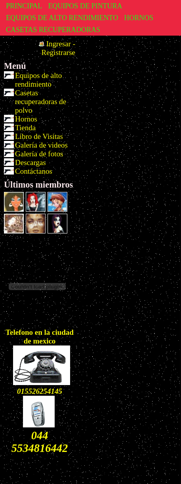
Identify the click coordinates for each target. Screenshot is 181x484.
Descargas (30, 162)
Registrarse (58, 52)
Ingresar (58, 44)
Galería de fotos (39, 154)
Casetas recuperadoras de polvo (40, 101)
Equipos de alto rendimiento (38, 79)
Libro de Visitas (39, 136)
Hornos (26, 119)
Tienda (25, 127)
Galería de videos (41, 145)
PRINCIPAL (24, 6)
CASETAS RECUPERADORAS (53, 30)
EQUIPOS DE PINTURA (85, 6)
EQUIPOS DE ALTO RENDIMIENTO (62, 18)
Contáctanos (33, 171)
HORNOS (138, 18)
